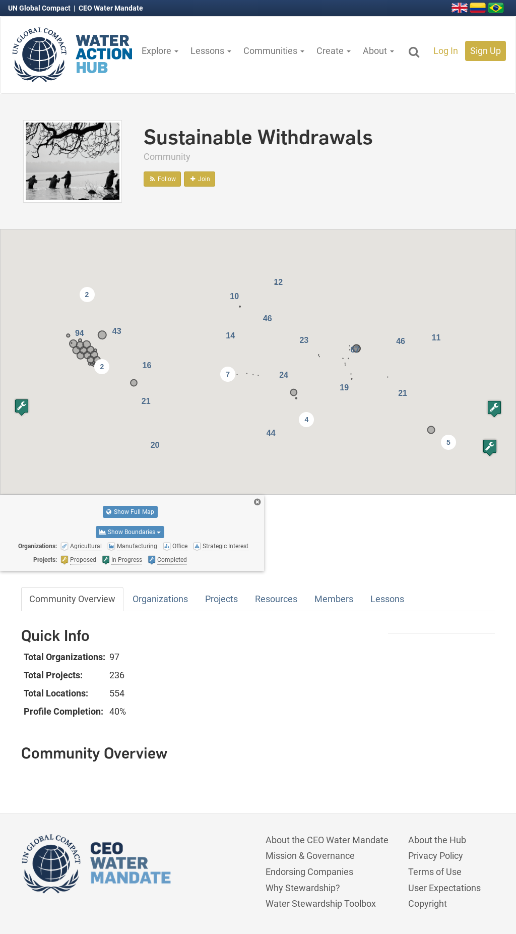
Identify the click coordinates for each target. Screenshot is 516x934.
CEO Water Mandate (111, 8)
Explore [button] (160, 50)
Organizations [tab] (160, 599)
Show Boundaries (130, 532)
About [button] (378, 50)
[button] (494, 408)
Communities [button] (273, 50)
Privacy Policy (435, 855)
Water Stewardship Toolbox (321, 903)
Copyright (427, 903)
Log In (445, 50)
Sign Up (485, 50)
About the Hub (437, 840)
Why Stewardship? (303, 888)
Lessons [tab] (387, 599)
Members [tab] (333, 599)
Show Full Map (130, 511)
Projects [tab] (221, 599)
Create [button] (333, 50)
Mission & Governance (310, 855)
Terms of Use (435, 871)
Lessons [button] (210, 50)
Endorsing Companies (309, 871)
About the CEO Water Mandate (327, 840)
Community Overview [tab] (72, 599)
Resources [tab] (276, 599)
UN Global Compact (40, 8)
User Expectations (444, 888)
